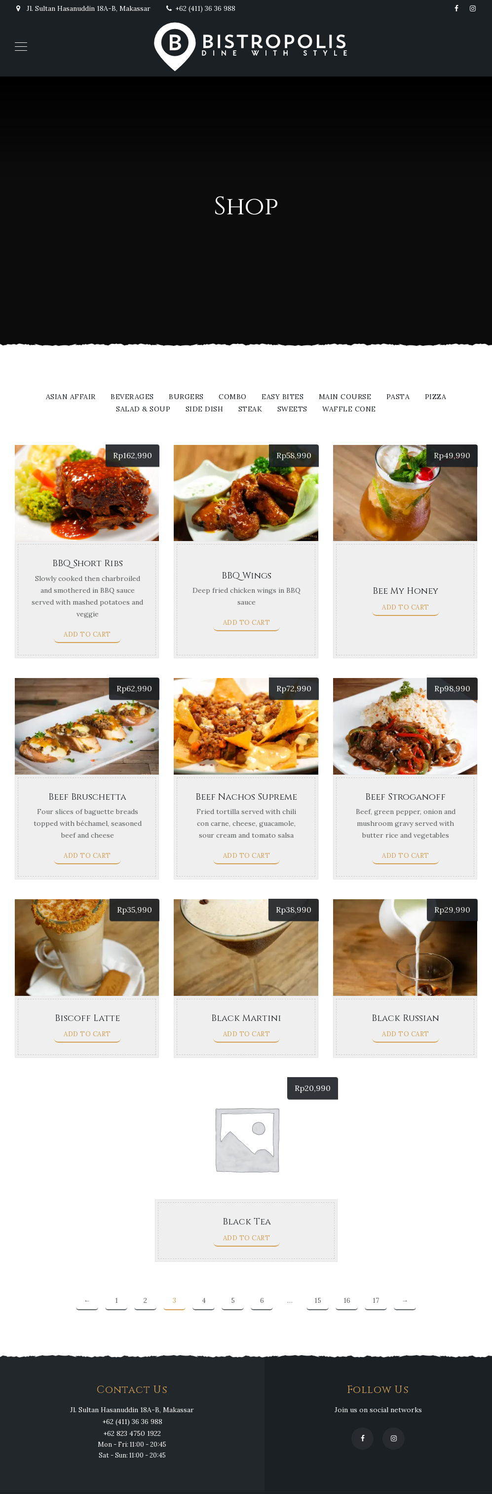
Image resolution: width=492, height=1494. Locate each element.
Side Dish (205, 409)
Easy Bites (282, 397)
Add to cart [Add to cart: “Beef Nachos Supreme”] (246, 855)
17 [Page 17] (376, 1300)
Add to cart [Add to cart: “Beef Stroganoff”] (405, 855)
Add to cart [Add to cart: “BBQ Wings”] (246, 622)
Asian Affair (71, 397)
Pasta (398, 397)
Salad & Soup (143, 409)
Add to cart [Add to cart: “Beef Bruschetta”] (87, 855)
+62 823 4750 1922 (132, 1433)
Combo (233, 397)
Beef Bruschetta (87, 797)
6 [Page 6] (262, 1300)
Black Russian (405, 1018)
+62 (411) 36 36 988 (200, 8)
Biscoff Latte (87, 1018)
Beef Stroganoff (405, 797)
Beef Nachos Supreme (246, 797)
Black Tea (247, 1222)
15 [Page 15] (317, 1300)
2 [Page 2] (145, 1300)
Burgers (186, 397)
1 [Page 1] (116, 1300)
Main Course (345, 397)
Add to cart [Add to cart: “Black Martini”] (246, 1034)
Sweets (292, 409)
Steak (250, 409)
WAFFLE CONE (349, 409)
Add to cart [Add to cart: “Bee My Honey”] (405, 607)
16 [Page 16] (346, 1300)
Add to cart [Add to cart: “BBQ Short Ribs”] (87, 634)
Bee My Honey (405, 591)
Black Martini (246, 1018)
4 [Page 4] (204, 1300)
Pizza (436, 397)
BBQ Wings (246, 576)
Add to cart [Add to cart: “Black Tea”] (246, 1238)
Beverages (132, 397)
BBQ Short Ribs (87, 563)
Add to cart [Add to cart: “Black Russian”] (405, 1034)
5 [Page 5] (233, 1300)
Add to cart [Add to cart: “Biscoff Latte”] (87, 1034)
